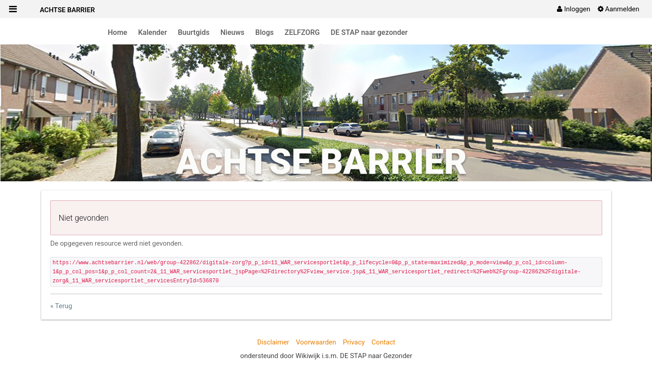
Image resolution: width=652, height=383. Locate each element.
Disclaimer (273, 342)
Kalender (152, 32)
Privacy (353, 342)
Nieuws (232, 32)
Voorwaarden (316, 342)
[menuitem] (573, 9)
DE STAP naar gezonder (369, 32)
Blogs (264, 32)
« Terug (61, 306)
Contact (383, 342)
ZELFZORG (302, 32)
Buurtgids (194, 32)
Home (117, 32)
